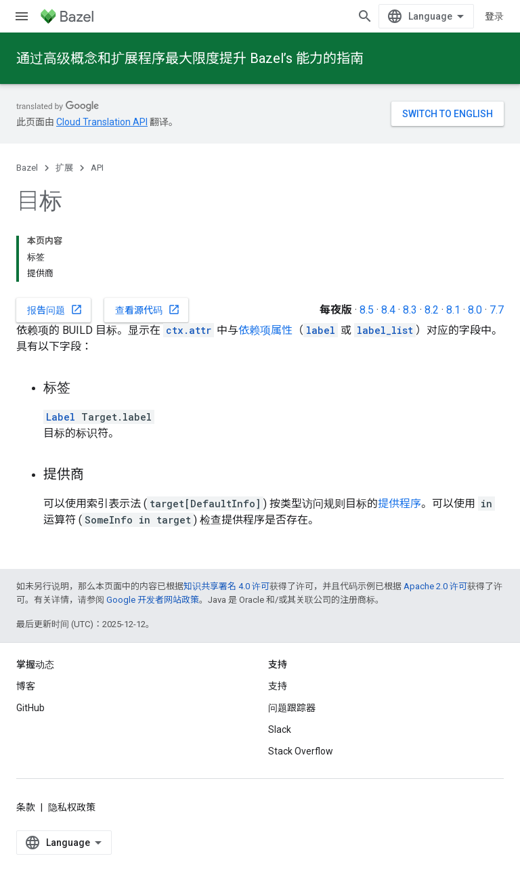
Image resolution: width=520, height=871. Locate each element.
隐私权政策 (71, 807)
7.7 (497, 309)
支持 (277, 686)
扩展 (64, 168)
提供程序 (399, 503)
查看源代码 (147, 309)
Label (60, 416)
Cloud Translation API (102, 121)
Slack (279, 729)
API (97, 168)
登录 (494, 16)
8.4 (388, 309)
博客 (25, 686)
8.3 (410, 309)
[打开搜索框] (365, 16)
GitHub (30, 707)
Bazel (27, 168)
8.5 (367, 309)
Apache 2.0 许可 (435, 586)
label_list (385, 330)
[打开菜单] (21, 16)
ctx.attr (188, 330)
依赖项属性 (265, 330)
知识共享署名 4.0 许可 (226, 586)
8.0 (475, 309)
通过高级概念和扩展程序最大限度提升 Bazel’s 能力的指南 (190, 58)
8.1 (453, 309)
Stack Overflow (300, 751)
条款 (25, 807)
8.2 (432, 309)
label (320, 330)
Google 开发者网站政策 (152, 600)
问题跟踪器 (292, 707)
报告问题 (55, 309)
